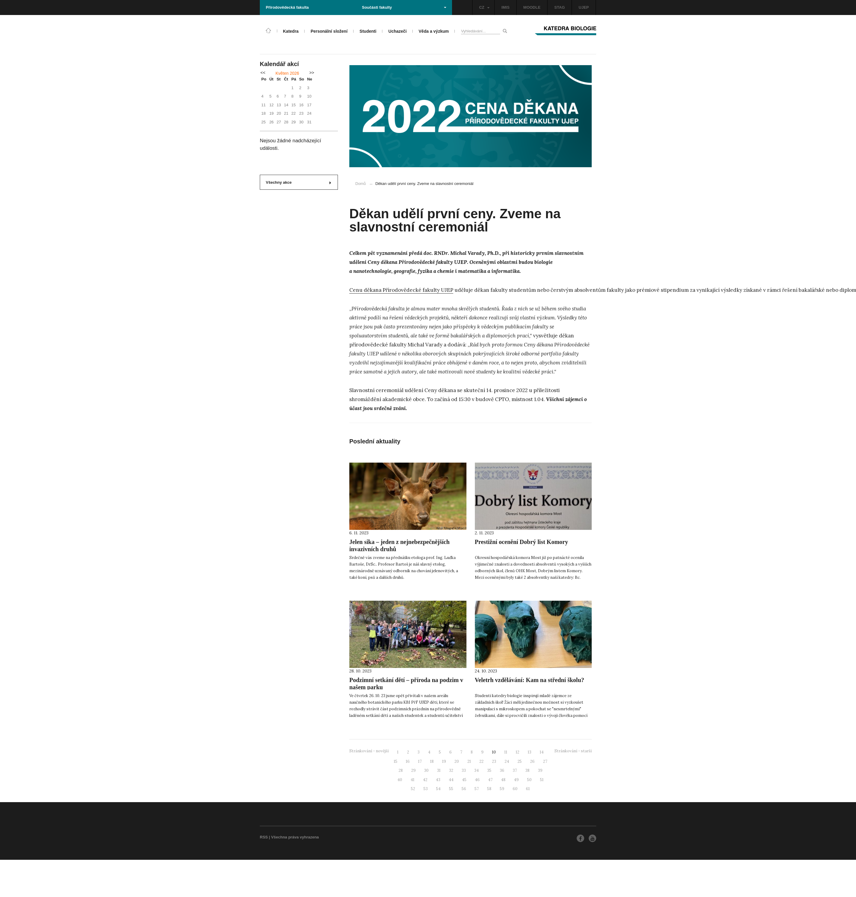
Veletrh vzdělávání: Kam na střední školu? (529, 680)
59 (502, 788)
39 (540, 770)
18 (432, 761)
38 (527, 770)
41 (412, 779)
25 (520, 761)
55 (451, 788)
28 (401, 770)
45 (464, 779)
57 (477, 788)
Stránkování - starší (573, 751)
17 (420, 761)
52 (413, 788)
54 (438, 788)
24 (507, 761)
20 (456, 761)
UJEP (584, 7)
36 (502, 770)
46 (477, 779)
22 (481, 761)
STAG (559, 7)
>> (311, 72)
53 (425, 788)
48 (503, 779)
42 (425, 779)
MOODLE (531, 7)
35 (489, 770)
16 (408, 761)
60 (515, 788)
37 (515, 770)
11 (505, 752)
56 (464, 788)
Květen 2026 (287, 73)
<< (262, 72)
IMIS (506, 7)
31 (439, 770)
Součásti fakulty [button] (404, 7)
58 (489, 788)
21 (469, 761)
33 (464, 770)
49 (516, 779)
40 (399, 779)
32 (451, 770)
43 (438, 779)
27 (545, 761)
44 (451, 779)
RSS (264, 837)
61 (528, 788)
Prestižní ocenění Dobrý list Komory (521, 542)
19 (444, 761)
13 (529, 752)
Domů (360, 183)
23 (494, 761)
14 (542, 752)
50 (529, 779)
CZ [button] (484, 7)
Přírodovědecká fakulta (287, 7)
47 (490, 779)
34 (476, 770)
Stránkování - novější (369, 751)
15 (395, 761)
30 (426, 770)
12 (517, 752)
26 (532, 761)
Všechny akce (298, 182)
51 (542, 779)
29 (413, 770)
